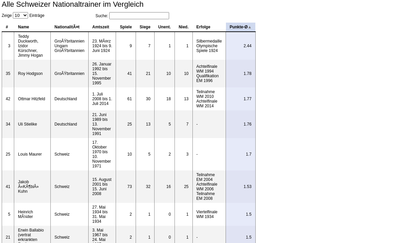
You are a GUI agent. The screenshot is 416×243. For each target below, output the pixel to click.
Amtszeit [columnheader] (172, 27)
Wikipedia (384, 168)
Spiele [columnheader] (231, 27)
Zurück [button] (384, 157)
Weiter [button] (403, 157)
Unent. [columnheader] (270, 27)
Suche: (377, 16)
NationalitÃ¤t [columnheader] (110, 27)
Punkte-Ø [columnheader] (397, 27)
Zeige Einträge (23, 15)
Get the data (404, 168)
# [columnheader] (7, 27)
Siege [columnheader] (251, 27)
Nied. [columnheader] (289, 27)
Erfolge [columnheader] (309, 27)
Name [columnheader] (25, 27)
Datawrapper (36, 168)
